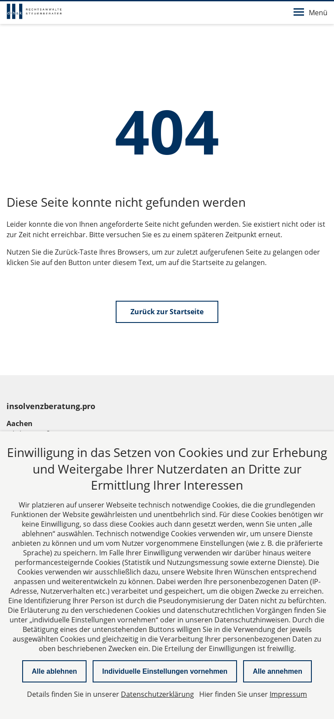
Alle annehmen (277, 671)
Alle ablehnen (54, 671)
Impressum (288, 694)
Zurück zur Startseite (167, 311)
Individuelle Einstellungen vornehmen (164, 671)
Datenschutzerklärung (157, 694)
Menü (310, 12)
